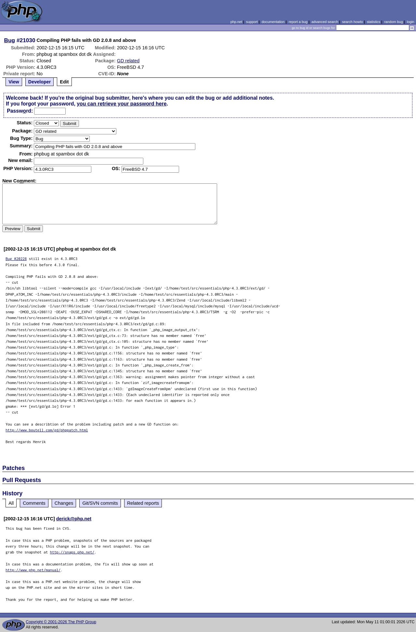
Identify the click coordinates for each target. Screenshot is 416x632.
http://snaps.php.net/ (72, 552)
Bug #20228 (16, 258)
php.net (236, 22)
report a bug (298, 22)
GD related (128, 60)
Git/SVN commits (100, 503)
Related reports (143, 503)
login (410, 22)
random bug (393, 22)
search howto (352, 22)
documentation (273, 22)
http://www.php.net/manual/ (33, 570)
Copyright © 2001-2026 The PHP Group (61, 622)
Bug (9, 40)
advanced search (324, 22)
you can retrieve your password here (121, 103)
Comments (34, 503)
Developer (39, 81)
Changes (64, 503)
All (11, 503)
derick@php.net (73, 518)
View (13, 81)
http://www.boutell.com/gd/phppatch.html (47, 430)
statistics (373, 22)
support (252, 22)
